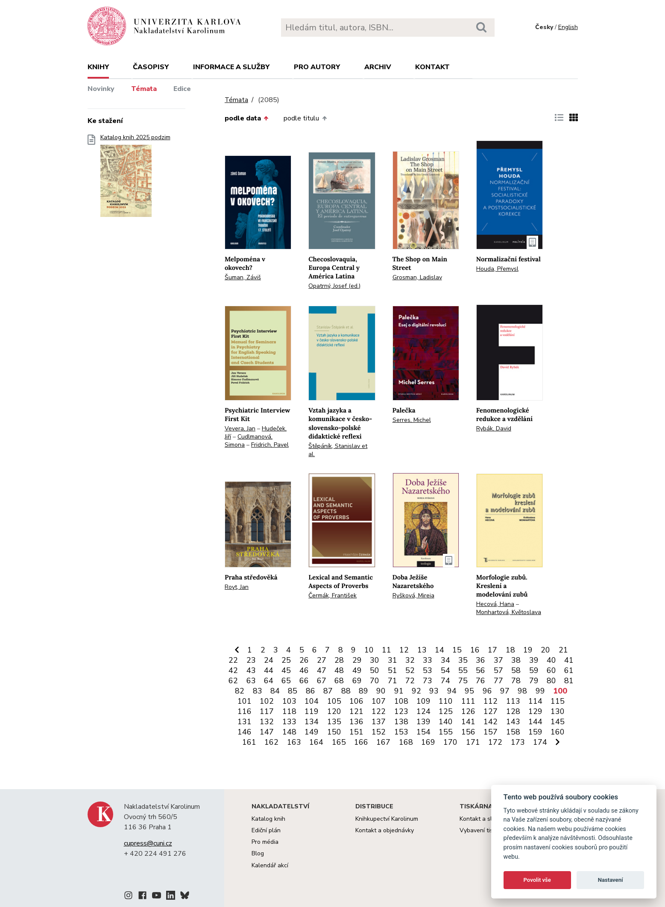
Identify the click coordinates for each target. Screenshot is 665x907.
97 (505, 691)
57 (498, 670)
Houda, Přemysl (497, 269)
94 (452, 691)
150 (334, 732)
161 (249, 742)
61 (569, 670)
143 (513, 722)
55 (463, 670)
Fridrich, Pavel (270, 445)
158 (513, 732)
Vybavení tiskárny (484, 830)
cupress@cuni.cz (148, 843)
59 (534, 670)
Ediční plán (266, 830)
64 (268, 681)
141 (468, 722)
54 (445, 670)
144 (535, 722)
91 (399, 691)
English (568, 27)
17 (492, 650)
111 (468, 701)
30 (374, 660)
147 (267, 732)
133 (289, 722)
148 (289, 732)
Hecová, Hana (495, 604)
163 (294, 742)
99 (540, 691)
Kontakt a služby (482, 819)
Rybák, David (493, 428)
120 (334, 711)
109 (423, 701)
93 (434, 691)
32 (410, 660)
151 (356, 732)
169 (428, 742)
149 (312, 732)
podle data (246, 118)
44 (268, 670)
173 (518, 742)
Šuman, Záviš (243, 277)
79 (534, 681)
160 (558, 732)
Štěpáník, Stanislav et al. (337, 450)
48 (339, 670)
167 (383, 742)
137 (379, 722)
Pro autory (317, 67)
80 (551, 681)
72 (410, 681)
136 (356, 722)
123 (401, 711)
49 (357, 670)
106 (356, 701)
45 (286, 670)
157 (490, 732)
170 (450, 742)
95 (469, 691)
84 (275, 691)
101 (244, 701)
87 (328, 691)
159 (535, 732)
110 (446, 701)
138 (401, 722)
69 (357, 681)
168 (406, 742)
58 (516, 670)
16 (475, 650)
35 (463, 660)
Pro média (265, 842)
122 (379, 711)
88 (346, 691)
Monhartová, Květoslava (508, 612)
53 (427, 670)
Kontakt (432, 67)
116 (244, 711)
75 (463, 681)
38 (516, 660)
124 (423, 711)
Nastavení (610, 880)
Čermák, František (332, 595)
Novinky (101, 89)
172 (495, 742)
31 (392, 660)
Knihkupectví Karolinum (386, 819)
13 (422, 650)
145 (558, 722)
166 (361, 742)
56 (480, 670)
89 (363, 691)
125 (446, 711)
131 (244, 722)
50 (374, 670)
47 (321, 670)
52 (410, 670)
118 (289, 711)
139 (423, 722)
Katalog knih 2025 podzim (135, 178)
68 (339, 681)
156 (468, 732)
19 (528, 650)
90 (381, 691)
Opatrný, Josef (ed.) (334, 286)
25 (286, 660)
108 (401, 701)
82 (239, 691)
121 (356, 711)
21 (563, 650)
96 (487, 691)
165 (339, 742)
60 (551, 670)
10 (369, 650)
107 (379, 701)
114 (535, 701)
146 (244, 732)
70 (374, 681)
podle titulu (305, 118)
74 (445, 681)
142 (490, 722)
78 (516, 681)
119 (312, 711)
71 (392, 681)
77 (498, 681)
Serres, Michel (412, 420)
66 (304, 681)
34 (445, 660)
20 (545, 650)
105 (334, 701)
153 (401, 732)
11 (386, 650)
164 (316, 742)
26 (304, 660)
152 (379, 732)
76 (480, 681)
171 (473, 742)
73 (427, 681)
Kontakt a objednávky (384, 830)
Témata (144, 89)
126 (468, 711)
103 (289, 701)
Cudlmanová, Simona (248, 441)
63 (251, 681)
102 (267, 701)
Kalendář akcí (270, 865)
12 (404, 650)
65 (286, 681)
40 (551, 660)
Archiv (377, 67)
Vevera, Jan (240, 428)
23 (251, 660)
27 (321, 660)
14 (439, 650)
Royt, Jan (237, 587)
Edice (182, 89)
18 (510, 650)
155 (446, 732)
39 (534, 660)
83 (257, 691)
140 (446, 722)
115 (558, 701)
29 (357, 660)
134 (312, 722)
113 (513, 701)
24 (268, 660)
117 (267, 711)
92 (416, 691)
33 (427, 660)
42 (233, 670)
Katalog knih (268, 819)
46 (304, 670)
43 (251, 670)
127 (490, 711)
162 (271, 742)
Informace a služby (231, 67)
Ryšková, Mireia (413, 595)
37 (498, 660)
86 (310, 691)
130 (558, 711)
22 (233, 660)
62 (233, 681)
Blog (258, 853)
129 (535, 711)
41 (569, 660)
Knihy (98, 67)
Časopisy (151, 67)
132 (267, 722)
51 (392, 670)
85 (292, 691)
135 (334, 722)
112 (490, 701)
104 (312, 701)
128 (513, 711)
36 (480, 660)
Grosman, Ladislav (417, 277)
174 (540, 742)
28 (339, 660)
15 (457, 650)
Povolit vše (537, 880)
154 (423, 732)
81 (569, 681)
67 (321, 681)
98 (522, 691)
